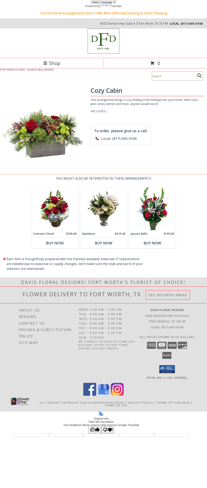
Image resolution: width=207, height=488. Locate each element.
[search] (199, 75)
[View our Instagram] (117, 394)
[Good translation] (94, 429)
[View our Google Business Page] (103, 394)
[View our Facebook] (89, 394)
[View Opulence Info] (103, 208)
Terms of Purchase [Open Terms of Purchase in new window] (173, 402)
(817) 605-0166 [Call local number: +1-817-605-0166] (192, 23)
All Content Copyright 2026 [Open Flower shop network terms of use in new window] (63, 402)
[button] (167, 369)
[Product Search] (173, 76)
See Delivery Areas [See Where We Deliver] (168, 295)
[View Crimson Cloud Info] (55, 208)
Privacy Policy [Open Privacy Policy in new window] (140, 402)
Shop (51, 63)
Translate (111, 6)
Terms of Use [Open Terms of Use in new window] (116, 405)
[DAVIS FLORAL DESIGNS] (103, 52)
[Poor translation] (107, 429)
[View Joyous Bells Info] (152, 208)
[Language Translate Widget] (103, 2)
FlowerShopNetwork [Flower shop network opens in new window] (106, 402)
